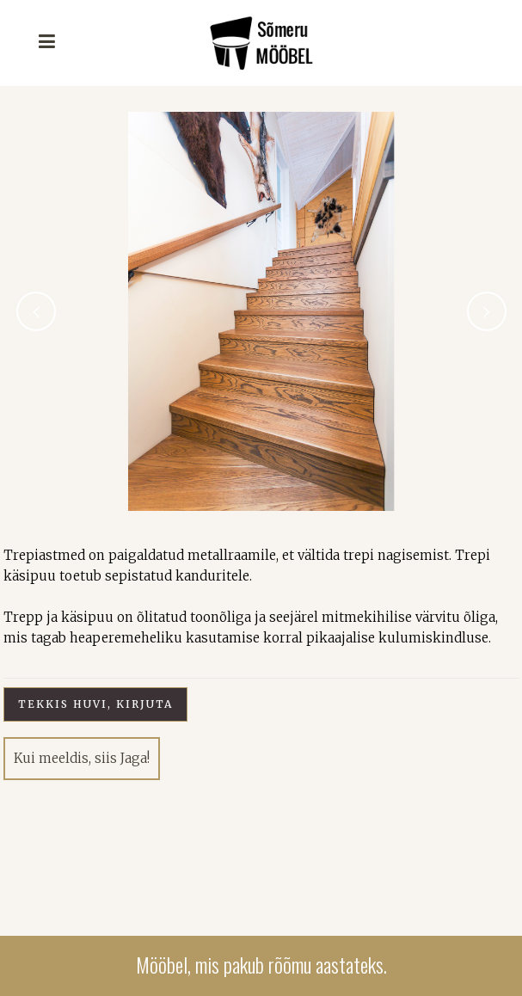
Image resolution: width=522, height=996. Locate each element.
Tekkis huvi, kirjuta (95, 704)
